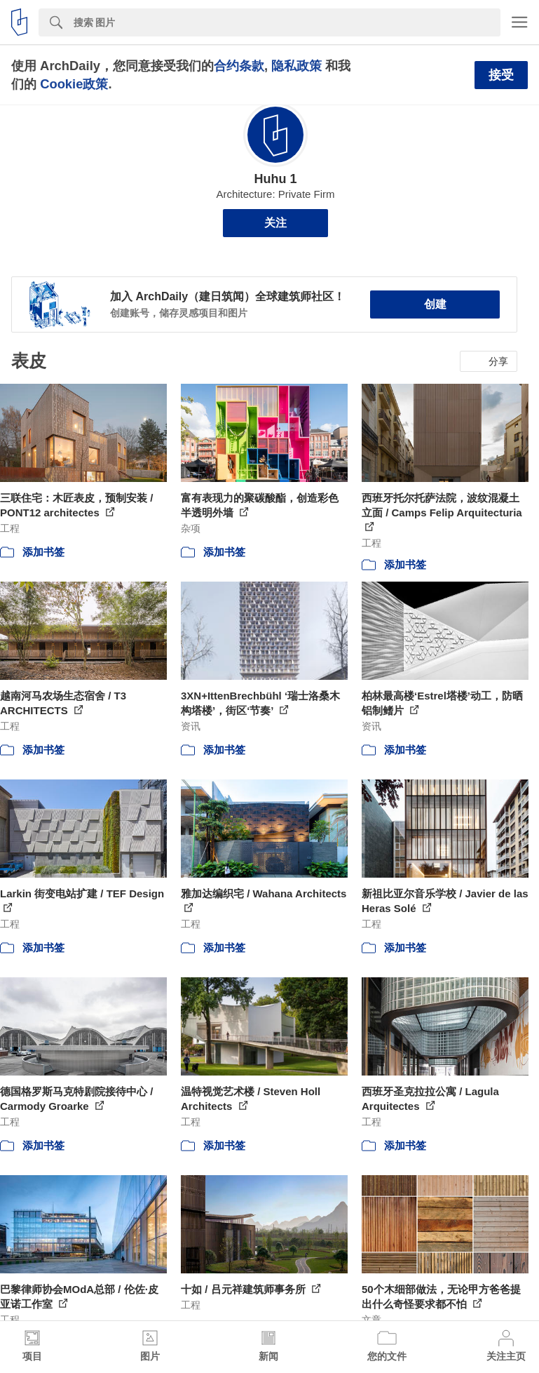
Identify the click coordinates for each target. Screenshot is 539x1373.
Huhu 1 (275, 179)
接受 (501, 75)
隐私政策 (296, 65)
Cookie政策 (74, 83)
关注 (275, 223)
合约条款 (239, 65)
